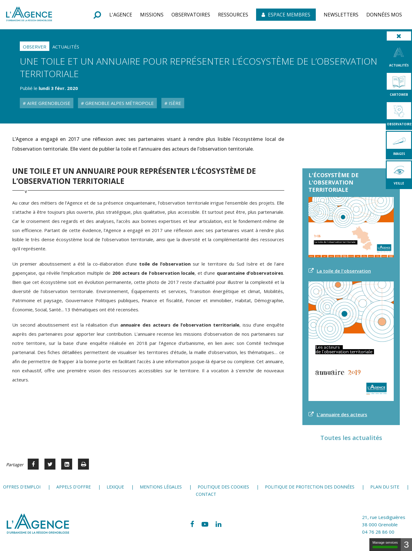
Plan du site (384, 487)
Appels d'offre (73, 487)
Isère (174, 103)
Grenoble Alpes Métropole (119, 103)
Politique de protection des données (309, 487)
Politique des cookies (223, 487)
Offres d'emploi (21, 487)
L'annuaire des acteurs (342, 414)
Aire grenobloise (48, 103)
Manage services (385, 544)
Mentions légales (161, 487)
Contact (206, 494)
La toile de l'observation (344, 271)
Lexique (115, 487)
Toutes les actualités (351, 438)
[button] (120, 14)
